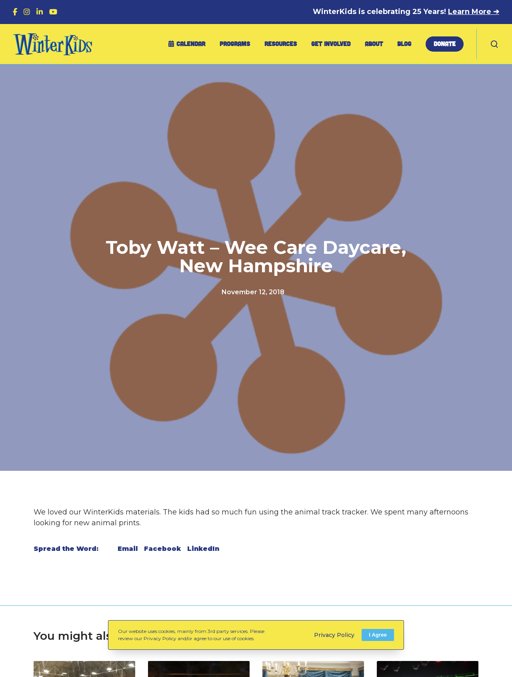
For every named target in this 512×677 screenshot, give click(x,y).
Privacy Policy (334, 635)
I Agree (378, 635)
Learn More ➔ (473, 11)
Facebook (162, 548)
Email (128, 548)
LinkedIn (203, 548)
